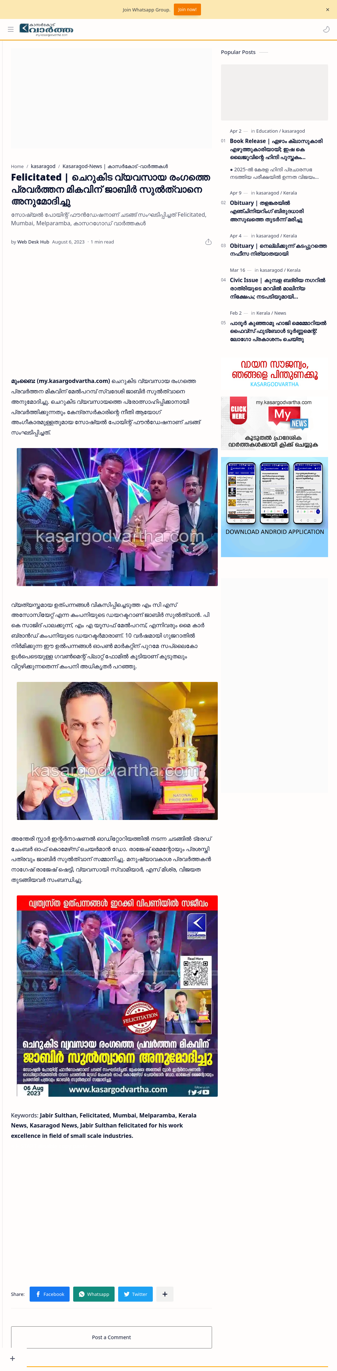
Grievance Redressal (94, 1355)
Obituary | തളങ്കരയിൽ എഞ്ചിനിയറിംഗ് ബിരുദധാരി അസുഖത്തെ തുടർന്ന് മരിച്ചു (266, 214)
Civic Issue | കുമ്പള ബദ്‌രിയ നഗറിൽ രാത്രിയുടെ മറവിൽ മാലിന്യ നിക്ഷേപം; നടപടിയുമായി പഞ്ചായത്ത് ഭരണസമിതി (277, 292)
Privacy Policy (51, 1355)
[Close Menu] (326, 9)
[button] (324, 29)
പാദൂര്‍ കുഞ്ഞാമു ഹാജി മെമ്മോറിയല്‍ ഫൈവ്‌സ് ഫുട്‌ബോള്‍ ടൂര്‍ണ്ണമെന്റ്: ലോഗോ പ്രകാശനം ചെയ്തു (278, 334)
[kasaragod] (293, 134)
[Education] (268, 134)
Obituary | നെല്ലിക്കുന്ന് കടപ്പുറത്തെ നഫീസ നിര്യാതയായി (278, 253)
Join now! (187, 9)
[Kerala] (290, 196)
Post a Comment (124, 1302)
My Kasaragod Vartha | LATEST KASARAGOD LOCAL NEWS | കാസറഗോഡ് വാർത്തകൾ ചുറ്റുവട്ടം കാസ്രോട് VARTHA (188, 1346)
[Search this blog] (148, 29)
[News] (280, 316)
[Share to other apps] (189, 1259)
